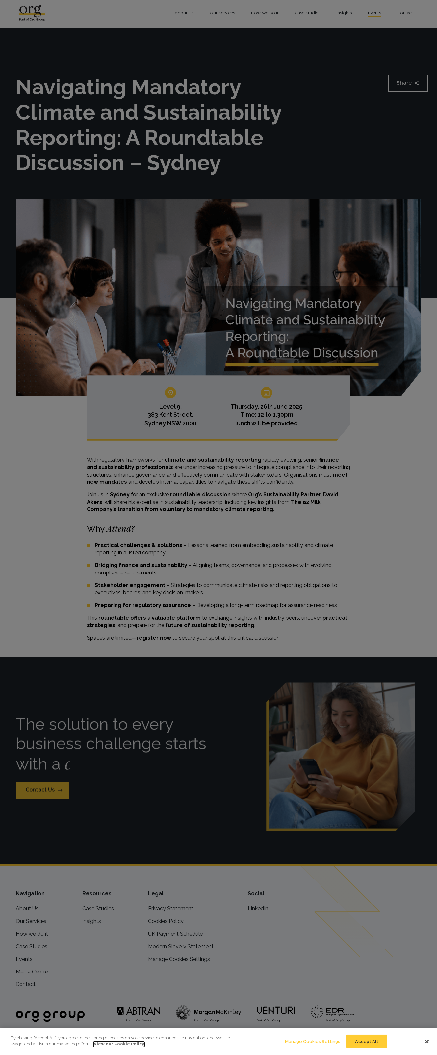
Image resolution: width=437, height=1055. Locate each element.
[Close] (427, 1051)
